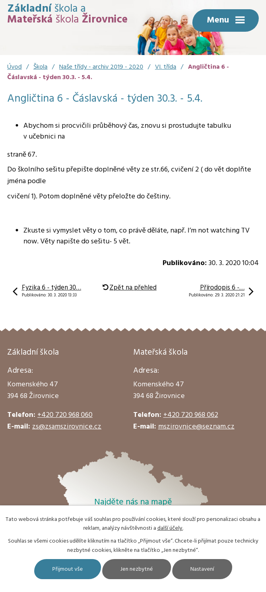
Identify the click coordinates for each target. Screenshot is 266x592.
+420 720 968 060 (65, 415)
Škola (40, 67)
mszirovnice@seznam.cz (196, 427)
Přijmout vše (67, 569)
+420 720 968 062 (190, 415)
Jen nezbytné (136, 569)
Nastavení (202, 569)
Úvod (14, 67)
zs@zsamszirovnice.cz (66, 427)
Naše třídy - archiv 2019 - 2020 (101, 67)
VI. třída (165, 67)
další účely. (170, 528)
